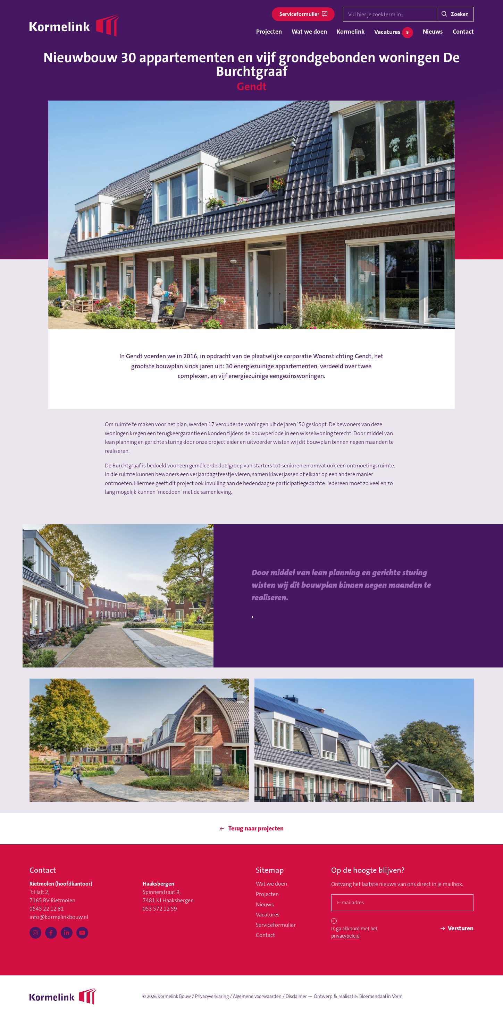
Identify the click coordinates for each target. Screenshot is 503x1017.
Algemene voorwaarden (257, 996)
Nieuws (433, 31)
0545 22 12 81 (47, 908)
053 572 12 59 (160, 908)
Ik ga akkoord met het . (354, 932)
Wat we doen (309, 31)
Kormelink (350, 31)
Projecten (269, 31)
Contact (463, 31)
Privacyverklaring (212, 996)
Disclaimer (296, 996)
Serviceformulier (303, 14)
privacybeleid (345, 936)
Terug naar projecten (252, 828)
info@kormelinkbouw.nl (59, 917)
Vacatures (393, 32)
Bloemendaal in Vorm (381, 996)
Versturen (457, 928)
